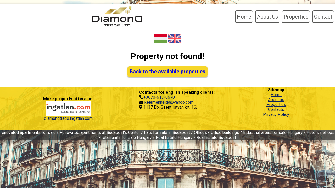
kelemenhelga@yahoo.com (168, 102)
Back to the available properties (167, 71)
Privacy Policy (276, 114)
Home (244, 17)
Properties (296, 17)
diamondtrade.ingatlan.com (68, 118)
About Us (267, 17)
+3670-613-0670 (159, 97)
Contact (323, 17)
